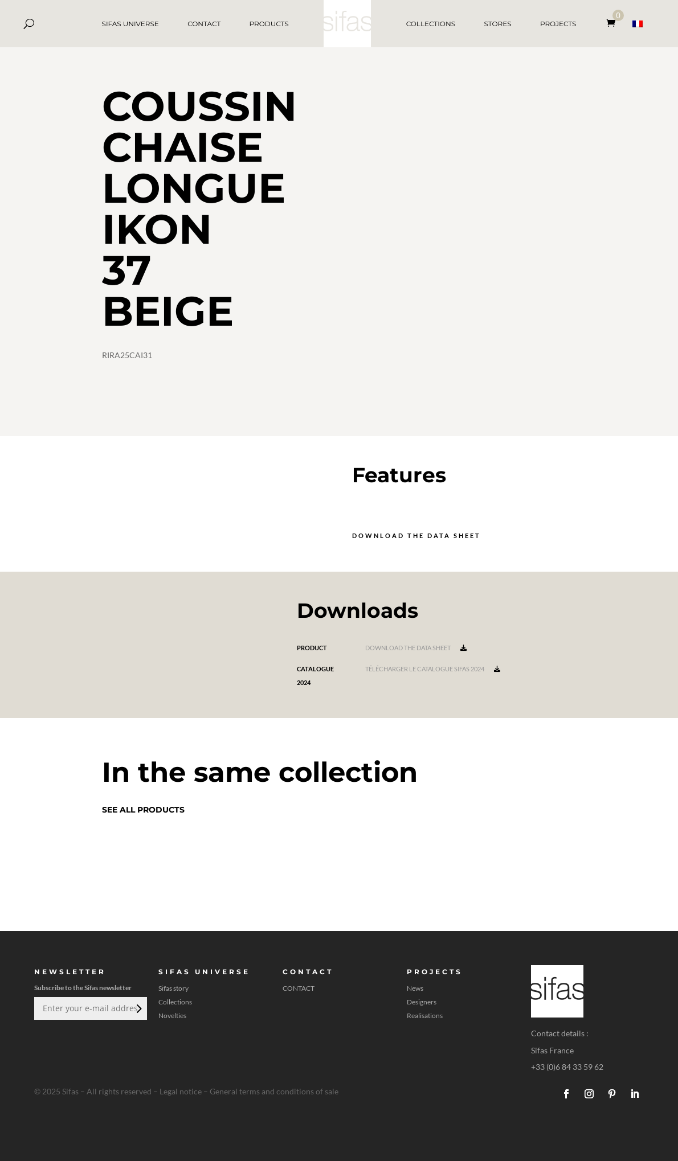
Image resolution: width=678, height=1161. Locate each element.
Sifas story (173, 988)
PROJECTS (558, 23)
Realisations (425, 1016)
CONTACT (203, 23)
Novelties (172, 1016)
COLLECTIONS (430, 23)
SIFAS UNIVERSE (130, 23)
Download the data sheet (416, 535)
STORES (497, 23)
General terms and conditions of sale (274, 1091)
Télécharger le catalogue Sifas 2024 (432, 668)
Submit (138, 1008)
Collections (175, 1002)
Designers (421, 1002)
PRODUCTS (269, 23)
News (415, 988)
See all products (143, 810)
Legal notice (181, 1091)
